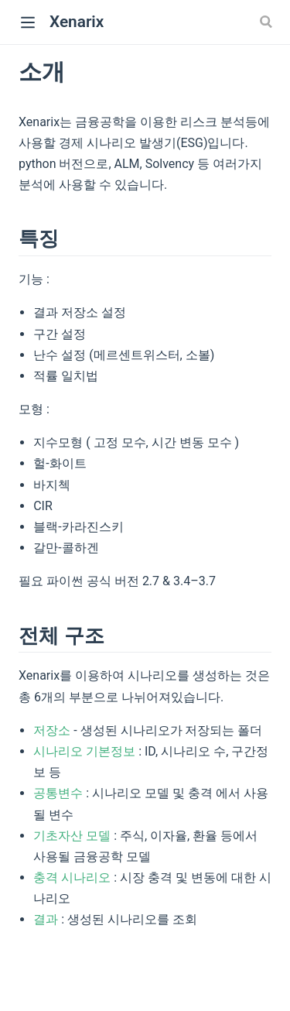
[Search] (267, 22)
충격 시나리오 (72, 877)
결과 (45, 919)
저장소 (51, 730)
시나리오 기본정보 (84, 751)
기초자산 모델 (72, 835)
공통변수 (58, 793)
